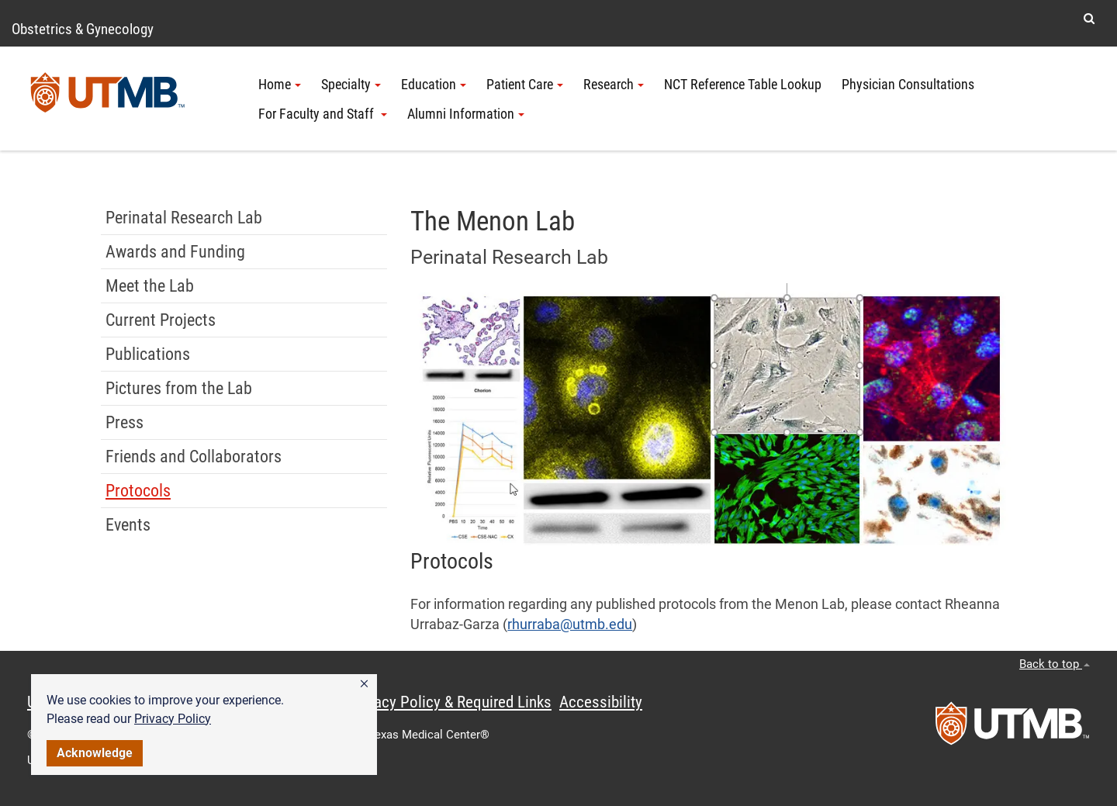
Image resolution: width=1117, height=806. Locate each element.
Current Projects (160, 320)
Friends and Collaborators (193, 456)
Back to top (1054, 664)
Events (127, 524)
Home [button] (279, 84)
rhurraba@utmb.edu (569, 624)
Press (124, 422)
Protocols (138, 490)
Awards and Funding (175, 251)
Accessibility (600, 702)
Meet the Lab (149, 286)
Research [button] (613, 84)
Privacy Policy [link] (172, 718)
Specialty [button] (351, 84)
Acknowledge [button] (95, 752)
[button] (364, 684)
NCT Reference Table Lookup (742, 84)
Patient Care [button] (524, 84)
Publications (147, 354)
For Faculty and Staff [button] (322, 114)
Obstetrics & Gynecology (83, 29)
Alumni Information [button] (465, 114)
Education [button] (433, 84)
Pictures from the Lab (178, 388)
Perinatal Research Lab (183, 217)
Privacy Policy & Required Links (450, 702)
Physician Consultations (908, 84)
